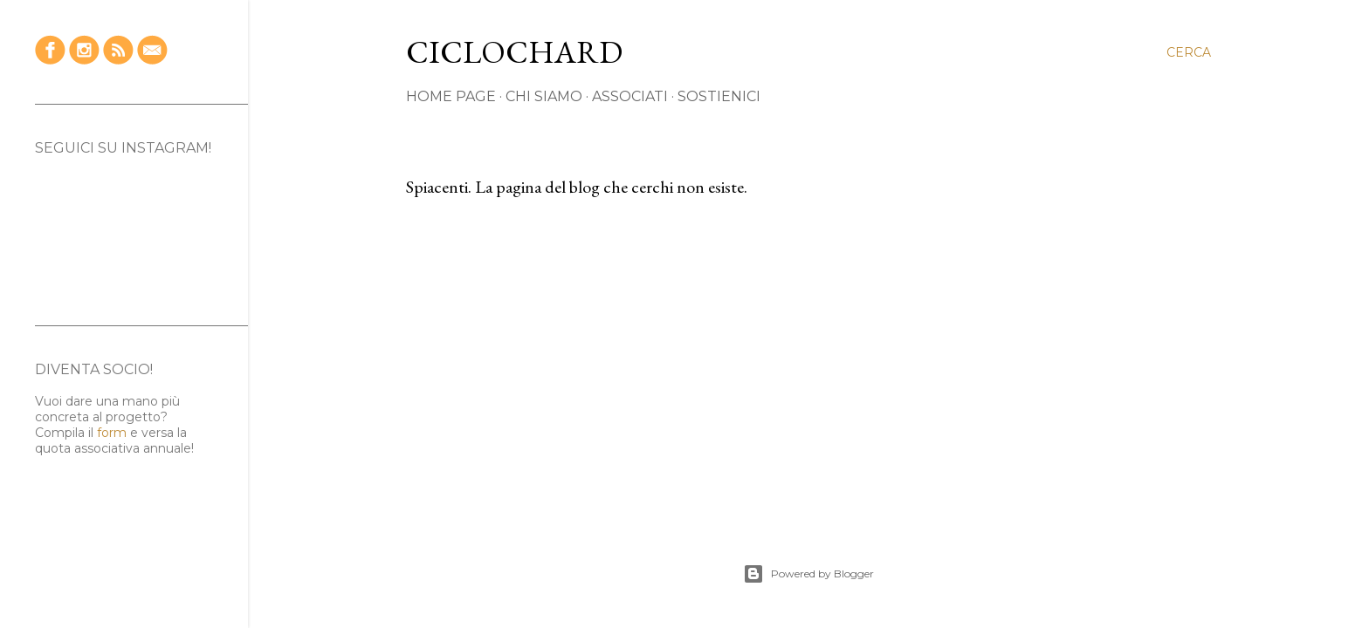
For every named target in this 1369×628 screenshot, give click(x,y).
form (112, 432)
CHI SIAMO (544, 96)
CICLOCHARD (514, 51)
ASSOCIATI (630, 96)
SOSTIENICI (719, 96)
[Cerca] (1188, 52)
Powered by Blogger (808, 573)
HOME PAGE (451, 96)
